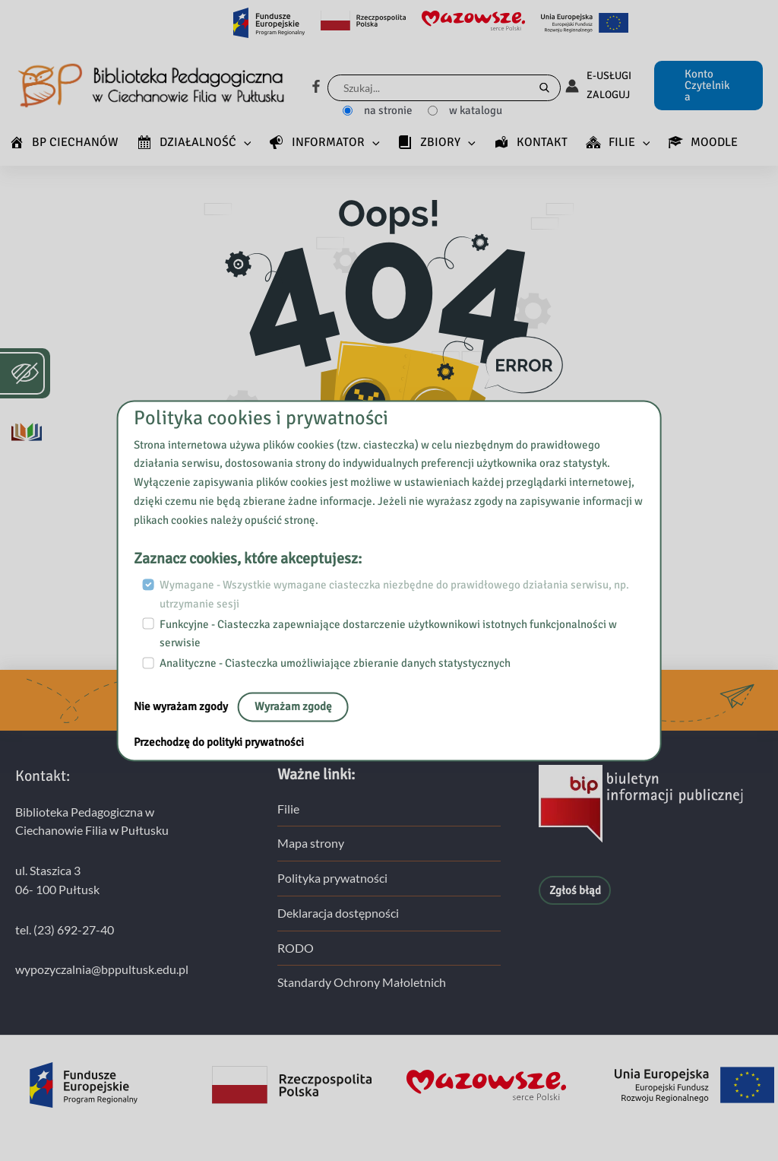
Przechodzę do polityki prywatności (219, 742)
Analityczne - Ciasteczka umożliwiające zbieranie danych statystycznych (335, 663)
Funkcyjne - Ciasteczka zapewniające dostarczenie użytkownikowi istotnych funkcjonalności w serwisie (388, 633)
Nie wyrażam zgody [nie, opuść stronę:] (182, 706)
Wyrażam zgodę (293, 706)
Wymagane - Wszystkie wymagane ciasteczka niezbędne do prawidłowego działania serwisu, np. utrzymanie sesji (394, 595)
